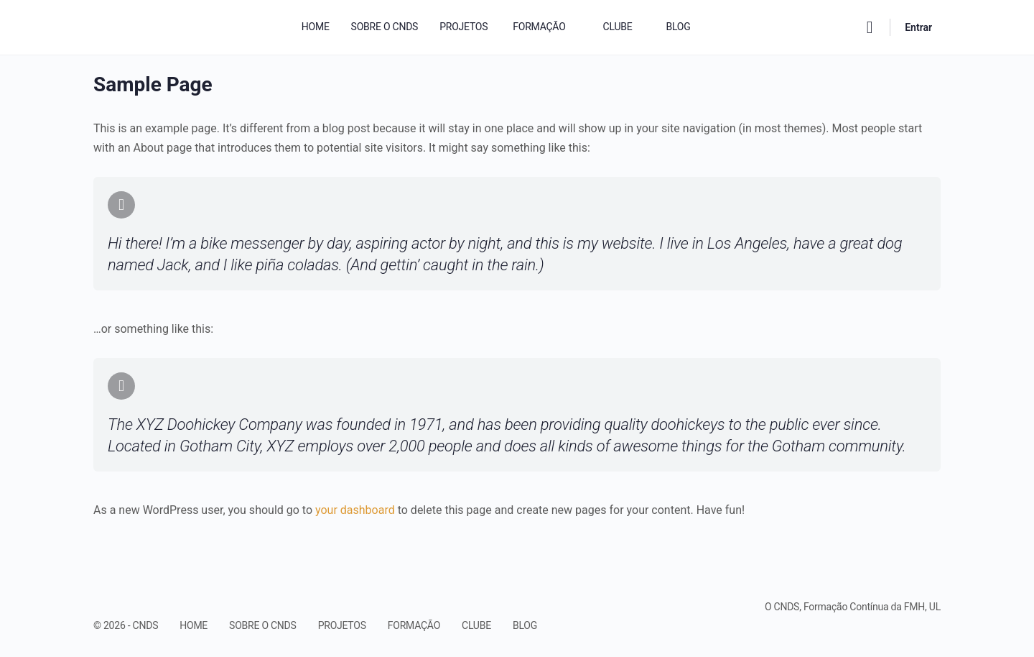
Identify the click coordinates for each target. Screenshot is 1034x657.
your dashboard (355, 510)
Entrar (918, 27)
